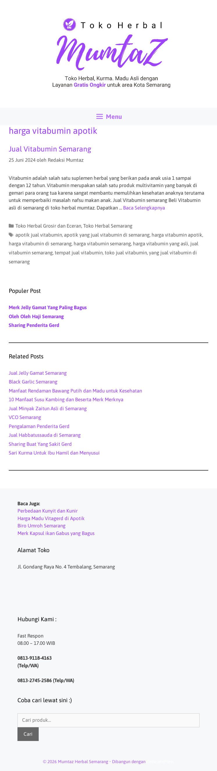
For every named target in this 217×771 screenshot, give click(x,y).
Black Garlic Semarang (33, 382)
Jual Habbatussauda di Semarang (45, 435)
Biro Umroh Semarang (41, 526)
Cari (28, 734)
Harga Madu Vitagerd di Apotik (51, 518)
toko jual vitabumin (126, 253)
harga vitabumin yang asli (160, 244)
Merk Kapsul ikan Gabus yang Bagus (56, 533)
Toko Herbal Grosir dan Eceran (48, 226)
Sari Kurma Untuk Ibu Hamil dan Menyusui (54, 453)
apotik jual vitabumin (38, 235)
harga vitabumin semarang (102, 244)
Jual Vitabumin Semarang (50, 149)
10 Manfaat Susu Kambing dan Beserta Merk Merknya (66, 399)
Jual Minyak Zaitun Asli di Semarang (48, 408)
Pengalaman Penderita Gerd (39, 426)
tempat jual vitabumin (79, 253)
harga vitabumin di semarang (40, 244)
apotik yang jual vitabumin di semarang (107, 235)
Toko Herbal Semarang (107, 226)
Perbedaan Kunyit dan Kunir (47, 511)
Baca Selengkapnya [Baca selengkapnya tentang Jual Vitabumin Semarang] (144, 208)
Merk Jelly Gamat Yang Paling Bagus (48, 307)
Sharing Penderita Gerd (34, 325)
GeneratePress (160, 761)
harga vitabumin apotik (177, 235)
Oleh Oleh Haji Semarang (36, 316)
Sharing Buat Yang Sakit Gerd (40, 444)
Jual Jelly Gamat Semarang (38, 373)
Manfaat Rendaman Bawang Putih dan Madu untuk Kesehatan (75, 391)
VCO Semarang (25, 417)
